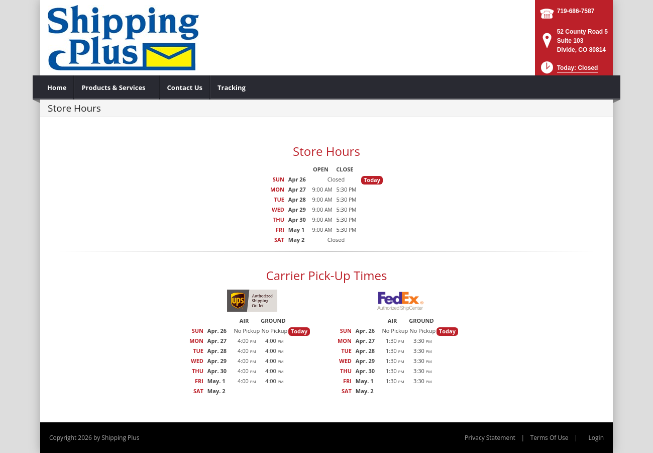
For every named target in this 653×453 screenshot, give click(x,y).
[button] (568, 70)
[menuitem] (57, 87)
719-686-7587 (576, 11)
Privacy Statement (490, 437)
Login (596, 437)
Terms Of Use (549, 437)
